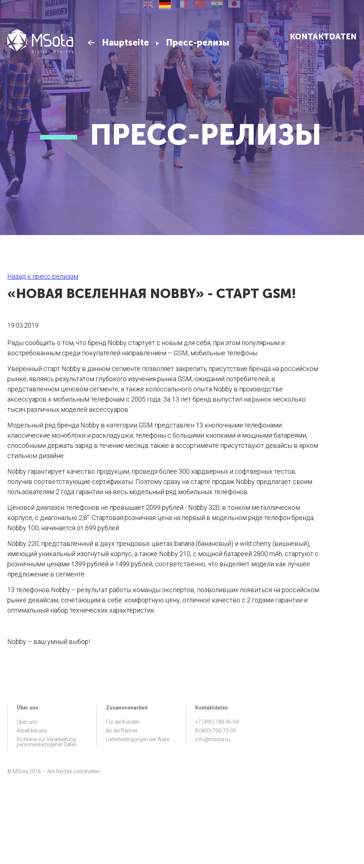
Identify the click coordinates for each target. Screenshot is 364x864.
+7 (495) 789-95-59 (217, 722)
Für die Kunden (123, 721)
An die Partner (122, 730)
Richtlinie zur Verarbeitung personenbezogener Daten (47, 742)
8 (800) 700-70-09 (215, 731)
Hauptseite (125, 42)
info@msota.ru (212, 739)
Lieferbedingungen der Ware (137, 739)
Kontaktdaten (323, 37)
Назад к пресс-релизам (42, 276)
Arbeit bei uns (32, 730)
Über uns (27, 721)
